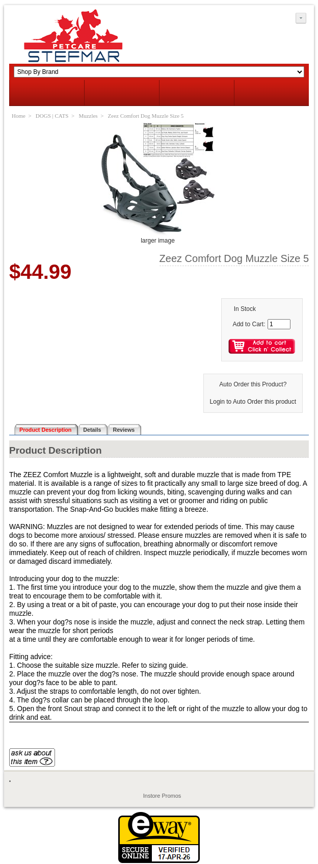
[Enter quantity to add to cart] (279, 324)
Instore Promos (162, 796)
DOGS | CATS (52, 116)
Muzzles (87, 116)
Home (18, 116)
